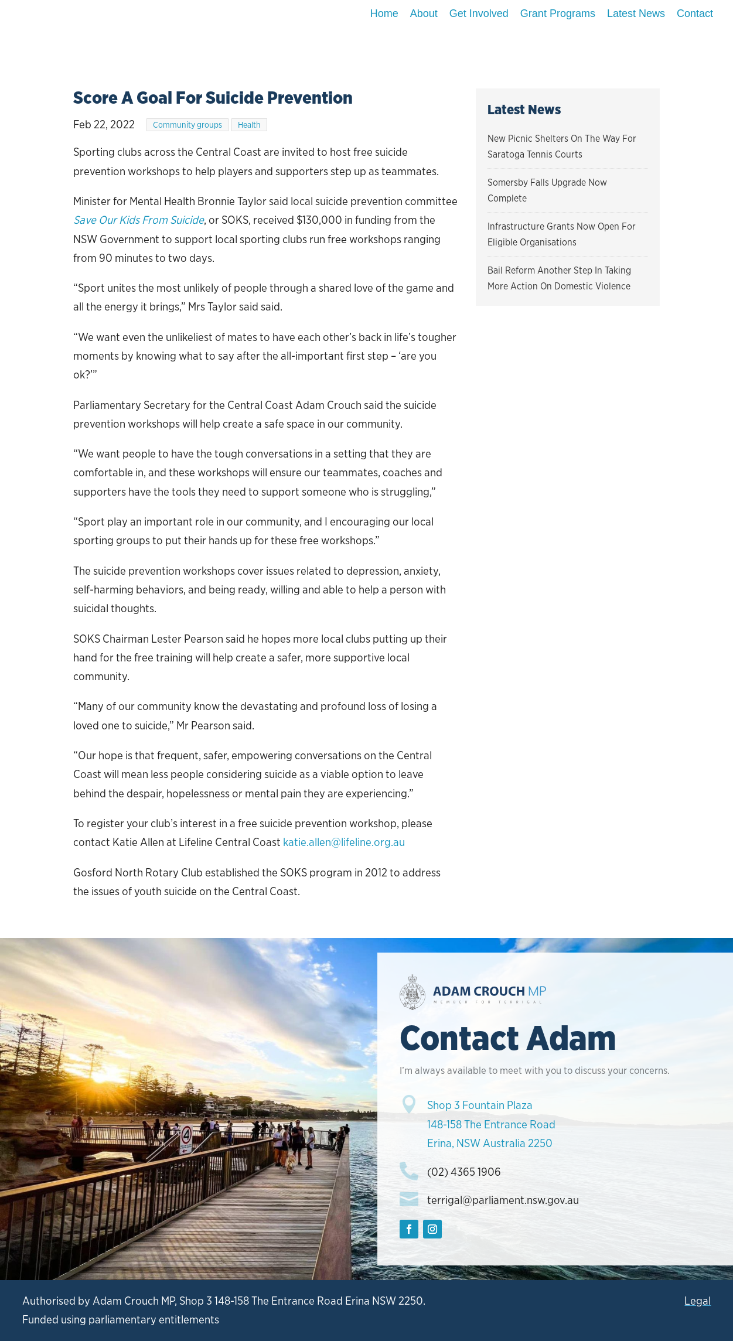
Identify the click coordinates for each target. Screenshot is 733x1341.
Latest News (636, 13)
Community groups (187, 124)
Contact (695, 13)
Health (249, 124)
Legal (697, 1301)
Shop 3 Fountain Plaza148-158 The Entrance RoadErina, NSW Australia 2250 (491, 1124)
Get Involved (479, 13)
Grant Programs (557, 13)
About (424, 13)
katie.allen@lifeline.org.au (344, 842)
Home (384, 13)
